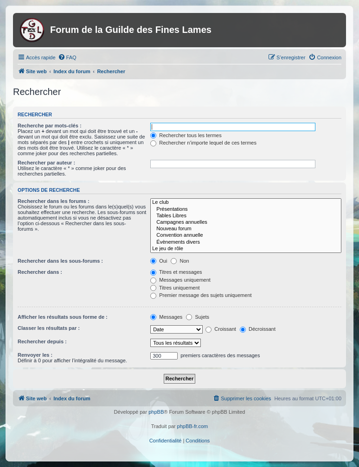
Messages (166, 317)
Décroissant (258, 329)
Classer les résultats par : (49, 328)
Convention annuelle (245, 235)
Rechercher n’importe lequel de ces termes (203, 142)
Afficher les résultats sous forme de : (63, 317)
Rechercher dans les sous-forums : (60, 261)
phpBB (156, 412)
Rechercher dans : (40, 272)
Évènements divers (245, 242)
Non (180, 261)
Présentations (245, 209)
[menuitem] (67, 57)
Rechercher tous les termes (186, 135)
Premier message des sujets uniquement (200, 295)
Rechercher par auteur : (46, 162)
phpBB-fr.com (192, 426)
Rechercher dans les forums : (54, 201)
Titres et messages (176, 272)
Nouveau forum (245, 229)
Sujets (197, 317)
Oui (158, 261)
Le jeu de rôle (245, 249)
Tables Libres (245, 216)
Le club (245, 202)
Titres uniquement (175, 287)
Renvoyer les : (35, 355)
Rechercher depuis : (42, 341)
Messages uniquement (180, 280)
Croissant (220, 329)
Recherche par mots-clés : (50, 125)
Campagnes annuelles (245, 222)
